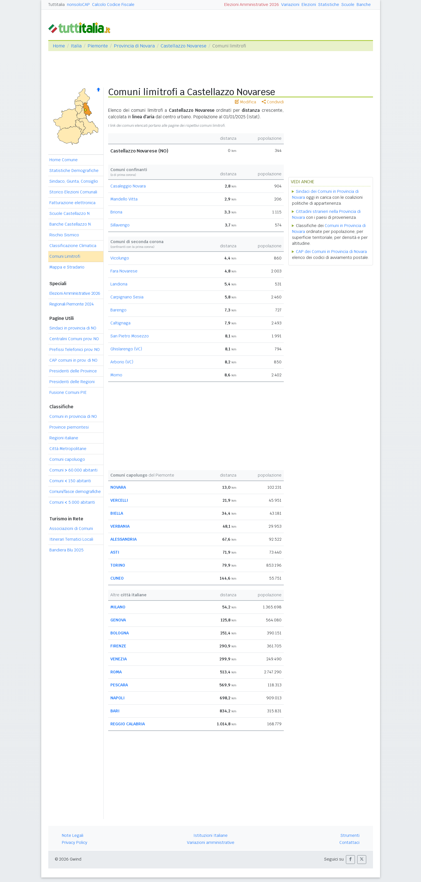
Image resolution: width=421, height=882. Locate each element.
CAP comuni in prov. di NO (73, 360)
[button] (350, 859)
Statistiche (328, 4)
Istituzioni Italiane (210, 835)
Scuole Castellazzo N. (69, 213)
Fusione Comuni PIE (68, 392)
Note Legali (72, 835)
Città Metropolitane (67, 448)
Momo (116, 374)
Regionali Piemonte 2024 (71, 304)
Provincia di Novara (134, 46)
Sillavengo (120, 225)
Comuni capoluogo (67, 459)
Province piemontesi (69, 427)
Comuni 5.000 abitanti (72, 502)
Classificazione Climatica (72, 245)
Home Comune (63, 159)
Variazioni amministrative (210, 842)
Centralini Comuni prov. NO (74, 338)
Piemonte (98, 46)
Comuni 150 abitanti (70, 480)
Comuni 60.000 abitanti (73, 470)
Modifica (245, 101)
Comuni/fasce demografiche (75, 491)
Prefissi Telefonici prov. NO (74, 349)
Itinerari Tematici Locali (71, 539)
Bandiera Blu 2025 (66, 550)
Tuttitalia (56, 4)
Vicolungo (119, 258)
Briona (116, 212)
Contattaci (349, 842)
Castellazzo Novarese (183, 46)
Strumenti (350, 835)
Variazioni (290, 4)
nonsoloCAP (78, 4)
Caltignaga (120, 323)
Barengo (118, 310)
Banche (364, 4)
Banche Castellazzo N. (70, 224)
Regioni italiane (63, 437)
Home (59, 46)
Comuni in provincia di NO (73, 416)
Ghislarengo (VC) (126, 349)
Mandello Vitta (124, 199)
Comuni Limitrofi (64, 256)
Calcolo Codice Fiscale (113, 4)
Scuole (347, 4)
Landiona (118, 284)
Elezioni (309, 4)
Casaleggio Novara (128, 186)
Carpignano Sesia (126, 297)
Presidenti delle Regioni (72, 381)
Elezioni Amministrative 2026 (251, 4)
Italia (76, 46)
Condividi (273, 101)
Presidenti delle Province (73, 371)
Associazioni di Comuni (71, 528)
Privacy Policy (74, 842)
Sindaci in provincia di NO (72, 328)
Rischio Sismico (64, 234)
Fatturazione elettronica (72, 202)
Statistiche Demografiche (74, 170)
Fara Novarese (124, 271)
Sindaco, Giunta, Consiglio (73, 181)
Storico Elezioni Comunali (73, 192)
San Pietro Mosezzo (129, 336)
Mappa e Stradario (66, 267)
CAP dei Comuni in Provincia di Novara (331, 251)
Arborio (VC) (121, 361)
